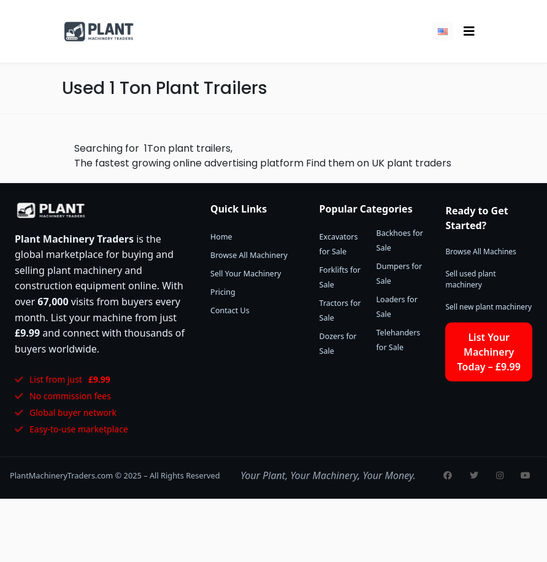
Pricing (222, 292)
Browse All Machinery (249, 255)
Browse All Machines (480, 251)
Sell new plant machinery (488, 307)
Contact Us (230, 310)
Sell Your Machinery (245, 273)
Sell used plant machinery (470, 279)
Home (221, 237)
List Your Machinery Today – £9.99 (489, 351)
